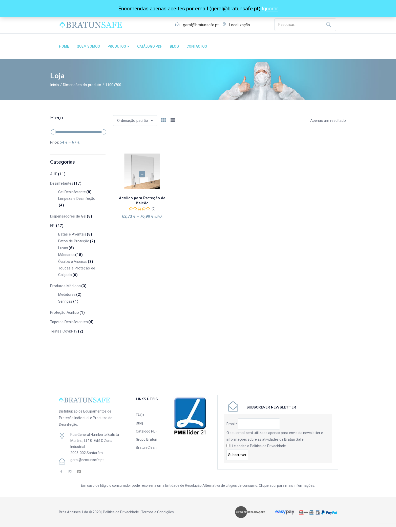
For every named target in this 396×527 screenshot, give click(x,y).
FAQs (140, 415)
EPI (57, 225)
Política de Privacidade (268, 446)
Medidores (69, 294)
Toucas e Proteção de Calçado (76, 272)
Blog (139, 423)
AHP (58, 174)
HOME (64, 46)
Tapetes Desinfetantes (72, 322)
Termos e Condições (157, 512)
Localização (239, 25)
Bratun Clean (146, 447)
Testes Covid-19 (66, 331)
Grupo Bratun (146, 439)
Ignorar (270, 9)
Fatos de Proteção (76, 241)
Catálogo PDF (146, 431)
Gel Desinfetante (75, 192)
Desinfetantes (65, 183)
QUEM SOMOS (88, 46)
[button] (135, 120)
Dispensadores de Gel (71, 216)
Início (54, 85)
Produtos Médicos (68, 286)
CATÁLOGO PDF (149, 46)
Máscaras (70, 254)
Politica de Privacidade (121, 512)
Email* (231, 424)
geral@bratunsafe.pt (201, 25)
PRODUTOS (119, 46)
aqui (272, 485)
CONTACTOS (196, 46)
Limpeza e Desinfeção (76, 202)
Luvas (66, 248)
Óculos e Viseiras (75, 261)
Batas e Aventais (75, 234)
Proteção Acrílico (67, 312)
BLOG (174, 46)
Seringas (68, 301)
